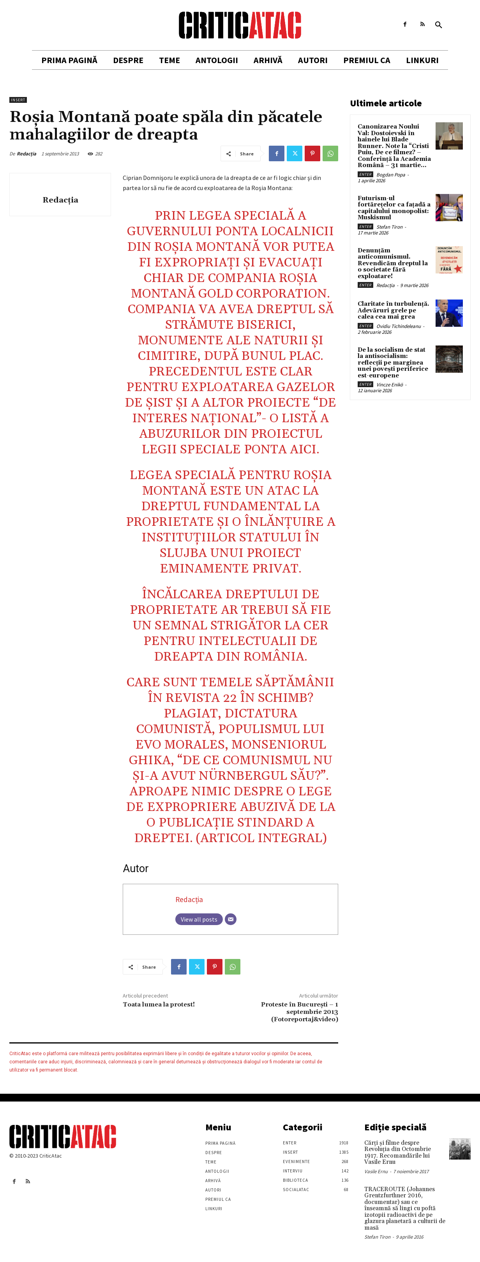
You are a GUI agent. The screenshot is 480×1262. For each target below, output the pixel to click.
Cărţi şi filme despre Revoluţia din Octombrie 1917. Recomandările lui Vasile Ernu (397, 1152)
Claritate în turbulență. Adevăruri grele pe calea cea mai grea (393, 310)
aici (303, 450)
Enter (365, 174)
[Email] (230, 919)
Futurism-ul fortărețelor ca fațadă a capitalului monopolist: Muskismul (394, 208)
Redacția (26, 153)
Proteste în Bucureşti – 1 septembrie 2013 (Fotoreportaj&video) (299, 1012)
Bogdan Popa (390, 174)
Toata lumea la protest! (159, 1004)
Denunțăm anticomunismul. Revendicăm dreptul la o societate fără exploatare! (393, 263)
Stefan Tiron (389, 227)
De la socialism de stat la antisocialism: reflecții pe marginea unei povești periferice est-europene (393, 362)
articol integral (261, 838)
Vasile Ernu (376, 1171)
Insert (18, 100)
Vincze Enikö (389, 384)
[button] (438, 25)
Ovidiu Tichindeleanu (398, 326)
